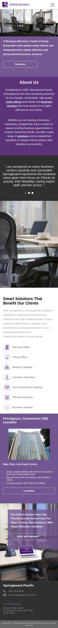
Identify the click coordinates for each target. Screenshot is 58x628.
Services (20, 64)
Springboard (15, 5)
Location (29, 490)
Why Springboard (28, 536)
